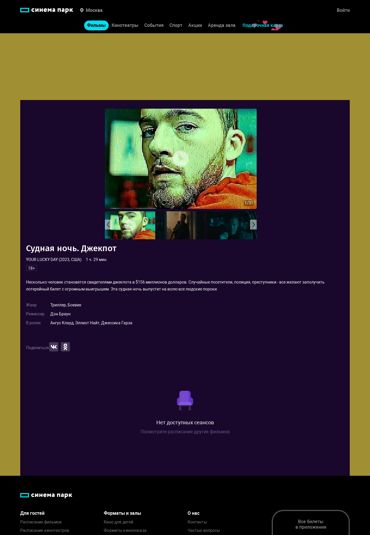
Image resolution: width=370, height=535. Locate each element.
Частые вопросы (204, 530)
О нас (193, 513)
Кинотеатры (125, 25)
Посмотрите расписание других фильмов (185, 431)
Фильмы (96, 25)
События (154, 25)
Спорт (175, 25)
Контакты (197, 522)
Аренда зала (222, 25)
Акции (195, 25)
